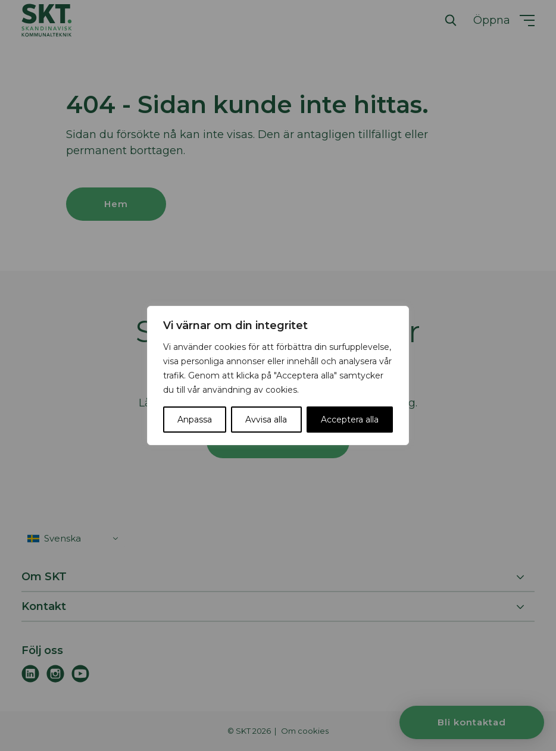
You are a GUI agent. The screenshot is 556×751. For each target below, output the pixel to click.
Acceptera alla (350, 419)
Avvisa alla (266, 419)
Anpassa (194, 419)
